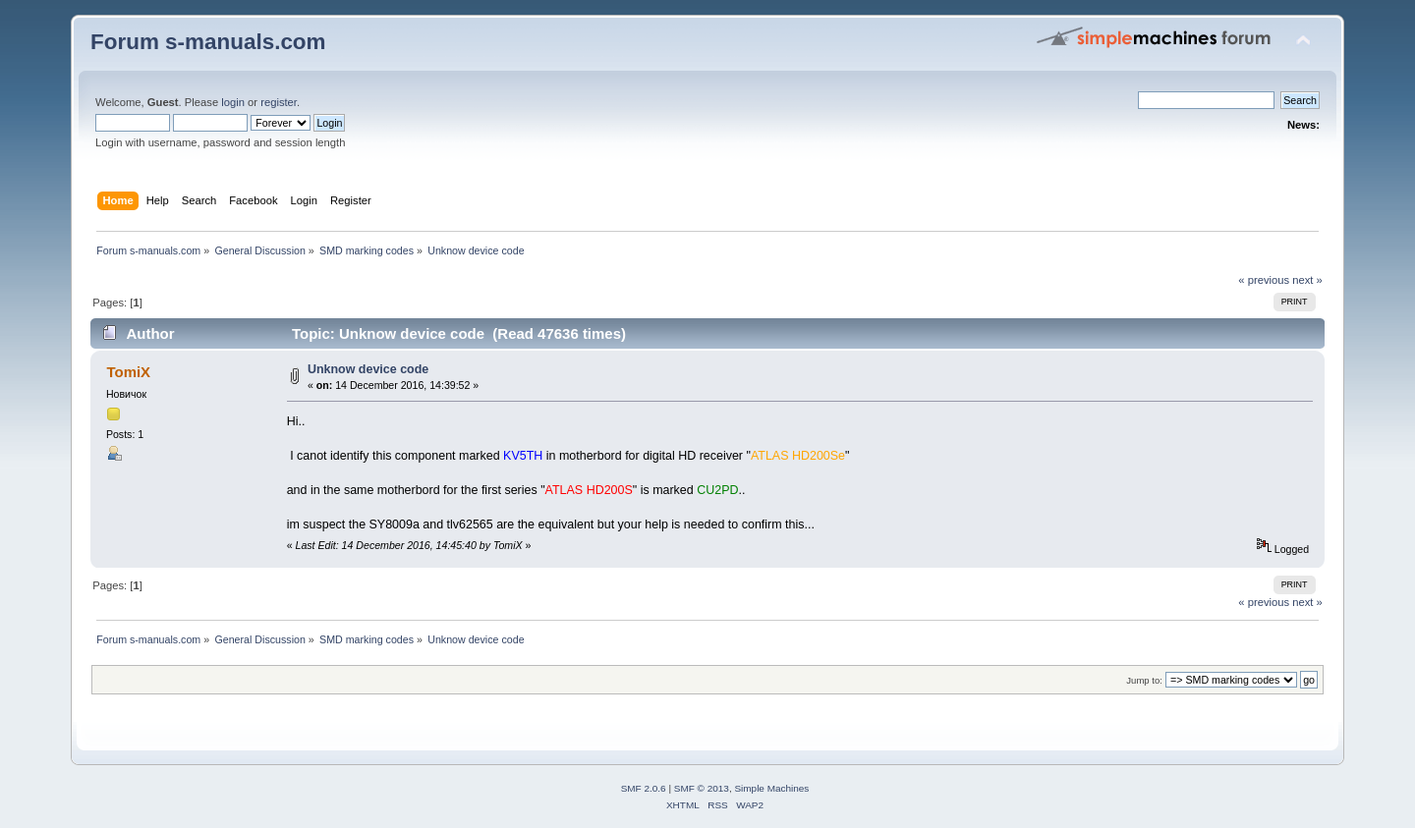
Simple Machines (771, 788)
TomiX (128, 371)
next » (1307, 280)
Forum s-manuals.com (208, 41)
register (278, 102)
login (233, 102)
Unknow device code (368, 369)
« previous (1263, 280)
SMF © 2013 (701, 788)
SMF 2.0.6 (643, 788)
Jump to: (1144, 680)
